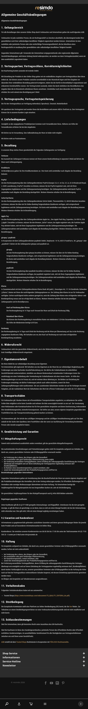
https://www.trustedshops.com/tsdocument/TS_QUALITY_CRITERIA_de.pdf (42, 596)
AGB (2, 642)
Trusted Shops (21, 642)
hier (70, 606)
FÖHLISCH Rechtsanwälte (59, 642)
